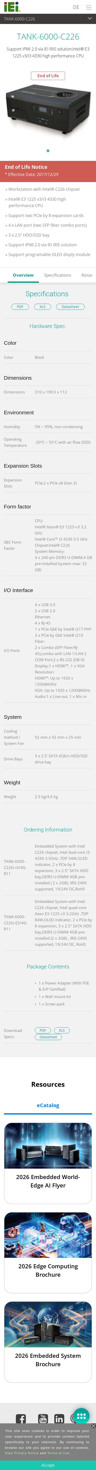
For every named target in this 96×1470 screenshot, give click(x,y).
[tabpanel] (48, 112)
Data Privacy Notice (22, 1453)
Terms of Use (58, 1453)
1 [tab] (48, 150)
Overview (23, 275)
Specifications (57, 275)
